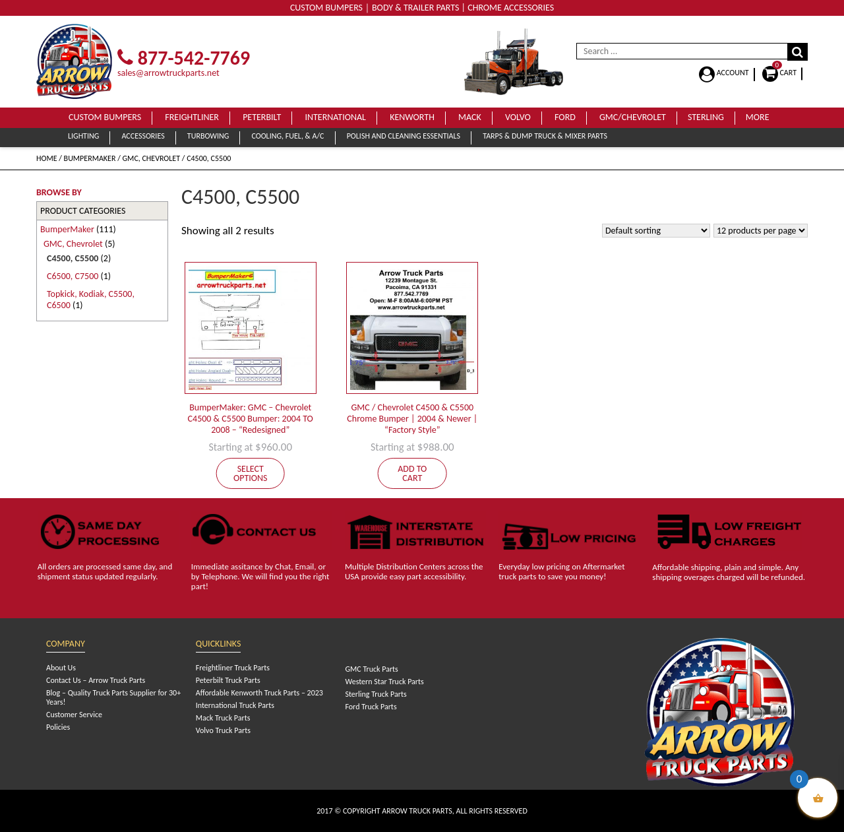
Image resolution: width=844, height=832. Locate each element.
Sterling (706, 117)
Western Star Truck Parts (384, 681)
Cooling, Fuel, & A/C (287, 136)
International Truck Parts (235, 705)
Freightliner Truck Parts (233, 667)
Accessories (142, 136)
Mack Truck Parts (223, 717)
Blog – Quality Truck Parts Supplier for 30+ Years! (113, 697)
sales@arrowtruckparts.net (168, 73)
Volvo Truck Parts (223, 730)
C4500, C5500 (72, 258)
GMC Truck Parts (371, 669)
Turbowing (208, 136)
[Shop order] (656, 231)
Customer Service (74, 714)
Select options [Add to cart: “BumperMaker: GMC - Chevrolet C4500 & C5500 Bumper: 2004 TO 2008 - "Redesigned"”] (250, 473)
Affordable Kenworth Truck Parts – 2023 (259, 692)
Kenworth (412, 117)
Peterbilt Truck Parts (228, 680)
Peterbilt (262, 117)
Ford (565, 117)
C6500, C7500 (72, 276)
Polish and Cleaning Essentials (403, 136)
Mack (469, 117)
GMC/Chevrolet (632, 117)
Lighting (83, 136)
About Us (61, 667)
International (335, 117)
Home (46, 158)
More (757, 117)
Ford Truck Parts (370, 706)
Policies (58, 727)
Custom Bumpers (105, 117)
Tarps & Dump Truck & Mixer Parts (545, 136)
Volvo (518, 117)
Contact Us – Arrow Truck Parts (95, 680)
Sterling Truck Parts (375, 694)
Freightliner (192, 117)
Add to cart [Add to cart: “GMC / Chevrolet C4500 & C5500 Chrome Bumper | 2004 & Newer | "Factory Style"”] (412, 473)
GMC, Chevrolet (152, 158)
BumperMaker (90, 158)
